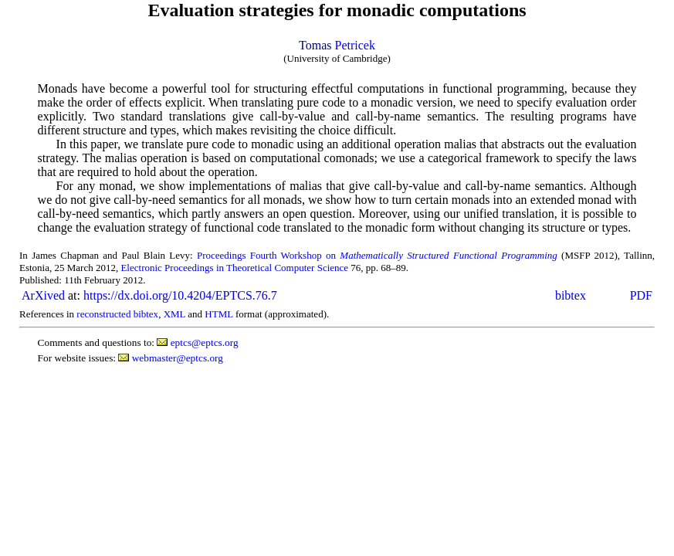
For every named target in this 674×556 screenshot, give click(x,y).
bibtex (570, 295)
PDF (641, 295)
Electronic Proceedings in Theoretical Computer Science (234, 267)
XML (174, 314)
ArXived (43, 295)
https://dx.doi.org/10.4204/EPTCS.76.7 (180, 295)
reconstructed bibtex (117, 314)
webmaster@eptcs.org (177, 358)
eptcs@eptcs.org (205, 342)
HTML (218, 314)
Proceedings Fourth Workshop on (377, 255)
